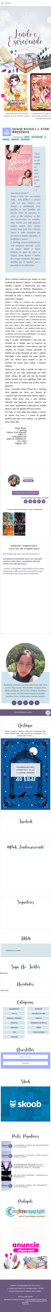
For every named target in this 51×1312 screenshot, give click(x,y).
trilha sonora (39, 1032)
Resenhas (25, 139)
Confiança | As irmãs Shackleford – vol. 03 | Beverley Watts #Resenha (14, 116)
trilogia (14, 1037)
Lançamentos (14, 1009)
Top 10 (14, 1013)
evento (39, 1018)
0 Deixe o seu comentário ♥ (26, 493)
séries (38, 1027)
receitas (14, 1023)
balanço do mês (38, 1013)
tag (14, 1032)
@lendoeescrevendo (13, 950)
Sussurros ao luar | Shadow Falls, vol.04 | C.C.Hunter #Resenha (25, 770)
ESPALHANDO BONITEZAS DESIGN (34, 1301)
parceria (15, 139)
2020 (27, 137)
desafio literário (14, 1018)
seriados (14, 1027)
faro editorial (37, 137)
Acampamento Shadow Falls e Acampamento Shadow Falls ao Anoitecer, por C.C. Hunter (29, 1166)
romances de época (39, 1023)
